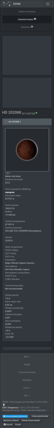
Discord (8, 425)
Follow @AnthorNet (40, 416)
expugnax (10, 192)
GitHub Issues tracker (31, 420)
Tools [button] (26, 388)
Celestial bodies (27, 19)
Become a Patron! (11, 420)
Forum (18, 425)
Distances (27, 26)
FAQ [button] (26, 356)
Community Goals (27, 372)
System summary (27, 11)
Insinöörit (27, 380)
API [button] (26, 395)
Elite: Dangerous (10, 407)
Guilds (27, 364)
